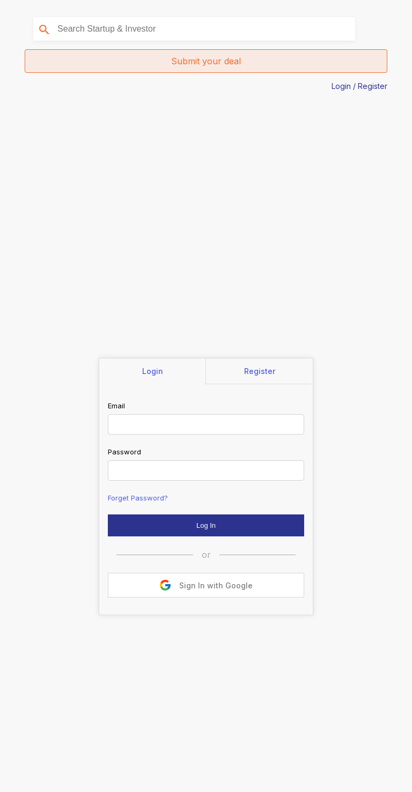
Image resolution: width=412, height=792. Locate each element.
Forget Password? (138, 498)
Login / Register (359, 86)
